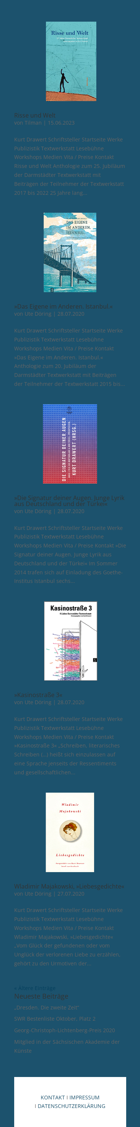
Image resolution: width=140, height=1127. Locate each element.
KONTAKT (53, 1097)
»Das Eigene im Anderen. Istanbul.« (63, 306)
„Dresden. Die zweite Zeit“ (46, 1007)
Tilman (33, 122)
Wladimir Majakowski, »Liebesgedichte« (69, 886)
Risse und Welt (35, 115)
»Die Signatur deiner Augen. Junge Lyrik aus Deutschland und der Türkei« (69, 501)
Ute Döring (38, 313)
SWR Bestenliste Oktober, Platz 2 (55, 1018)
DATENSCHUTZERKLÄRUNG (71, 1105)
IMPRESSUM (84, 1097)
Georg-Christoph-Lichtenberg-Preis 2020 (64, 1030)
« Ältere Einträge (35, 988)
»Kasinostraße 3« (38, 695)
